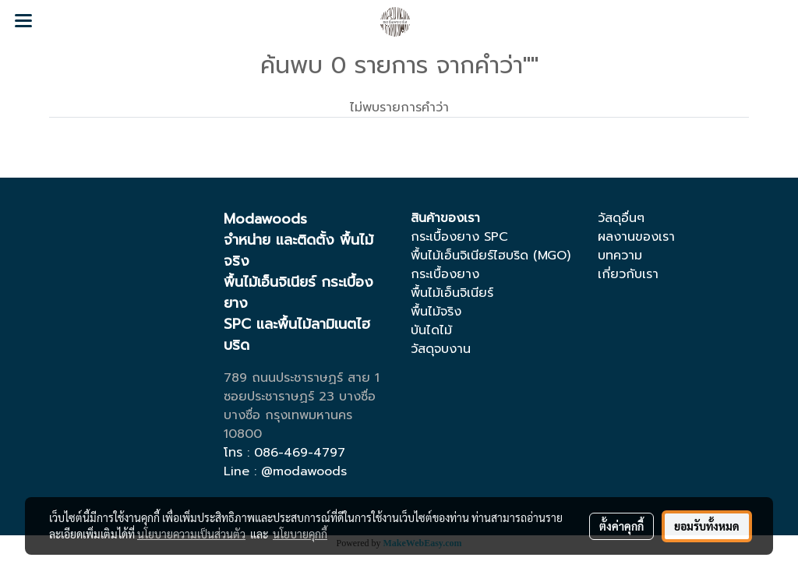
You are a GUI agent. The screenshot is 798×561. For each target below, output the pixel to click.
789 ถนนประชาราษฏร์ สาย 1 (302, 378)
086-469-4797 (299, 452)
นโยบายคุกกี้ (300, 534)
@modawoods (304, 471)
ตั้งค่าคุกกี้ (621, 526)
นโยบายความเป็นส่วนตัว (191, 534)
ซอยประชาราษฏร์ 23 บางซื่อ (300, 396)
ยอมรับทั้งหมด (707, 526)
